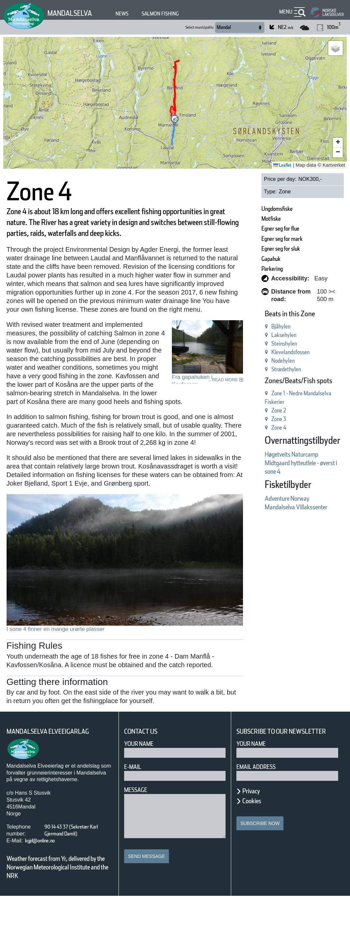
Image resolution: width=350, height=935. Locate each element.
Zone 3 (255, 411)
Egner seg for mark (263, 238)
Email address (260, 805)
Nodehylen (261, 353)
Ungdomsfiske (256, 208)
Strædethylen (265, 361)
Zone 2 (255, 402)
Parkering (249, 268)
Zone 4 (255, 419)
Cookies (255, 840)
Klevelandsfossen (270, 344)
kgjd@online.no (45, 871)
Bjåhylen (258, 318)
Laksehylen (261, 327)
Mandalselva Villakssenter (281, 499)
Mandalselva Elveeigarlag (56, 762)
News (132, 14)
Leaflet (280, 165)
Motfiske (247, 218)
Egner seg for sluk (262, 248)
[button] (175, 120)
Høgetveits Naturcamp (275, 447)
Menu (284, 12)
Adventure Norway (269, 491)
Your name (254, 782)
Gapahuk (248, 258)
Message (138, 820)
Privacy (254, 830)
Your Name (142, 774)
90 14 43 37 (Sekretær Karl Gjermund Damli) (73, 860)
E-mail (134, 797)
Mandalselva (73, 13)
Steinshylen (262, 335)
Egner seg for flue (261, 228)
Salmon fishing (176, 14)
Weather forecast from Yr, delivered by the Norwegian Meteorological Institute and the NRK (59, 902)
